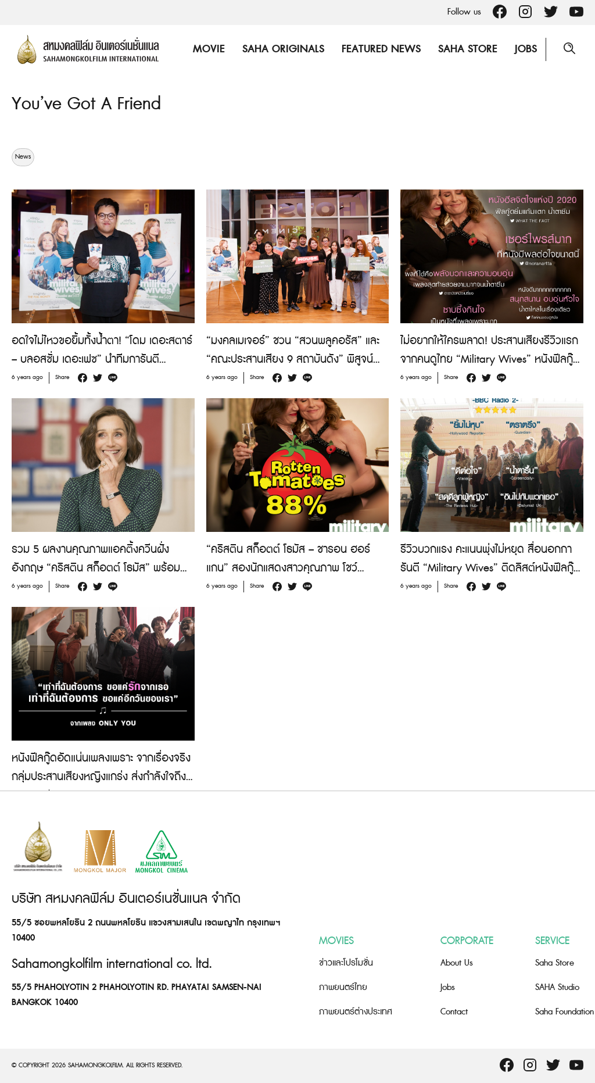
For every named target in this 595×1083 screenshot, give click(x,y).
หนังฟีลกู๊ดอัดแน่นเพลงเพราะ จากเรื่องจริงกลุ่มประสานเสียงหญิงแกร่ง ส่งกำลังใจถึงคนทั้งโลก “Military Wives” (101, 777)
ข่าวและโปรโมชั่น (346, 963)
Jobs (526, 49)
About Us (456, 963)
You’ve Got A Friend (86, 104)
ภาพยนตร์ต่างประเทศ (355, 1011)
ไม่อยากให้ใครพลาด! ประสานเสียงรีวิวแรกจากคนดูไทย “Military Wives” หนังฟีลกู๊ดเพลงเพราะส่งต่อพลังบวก (490, 360)
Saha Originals (283, 49)
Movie (209, 49)
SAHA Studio (557, 987)
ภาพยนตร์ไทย (343, 987)
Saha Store (467, 49)
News (23, 157)
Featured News (381, 49)
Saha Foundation (564, 1011)
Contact (454, 1011)
